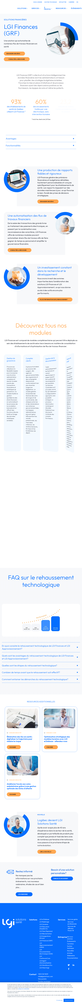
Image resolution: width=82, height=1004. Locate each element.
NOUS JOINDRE (37, 2)
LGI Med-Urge (44, 968)
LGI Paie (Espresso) (46, 932)
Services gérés (73, 920)
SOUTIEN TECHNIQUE (50, 2)
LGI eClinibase (44, 920)
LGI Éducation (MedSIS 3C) (44, 928)
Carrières (70, 944)
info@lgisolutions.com (45, 977)
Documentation (72, 959)
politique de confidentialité (23, 988)
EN (77, 2)
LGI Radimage (44, 922)
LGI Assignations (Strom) (45, 938)
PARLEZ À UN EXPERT (61, 879)
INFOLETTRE (62, 2)
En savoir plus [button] (60, 1000)
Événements (71, 942)
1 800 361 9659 (43, 975)
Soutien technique (44, 982)
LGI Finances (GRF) (46, 941)
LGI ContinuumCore (44, 958)
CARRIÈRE (71, 2)
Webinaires (71, 956)
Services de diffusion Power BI (72, 929)
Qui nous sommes (70, 938)
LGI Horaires (43, 925)
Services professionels (72, 924)
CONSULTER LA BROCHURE (16, 59)
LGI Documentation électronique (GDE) (46, 952)
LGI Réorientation (45, 934)
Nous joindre (42, 980)
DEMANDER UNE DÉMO (13, 53)
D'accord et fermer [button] (69, 1000)
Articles (69, 954)
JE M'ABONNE (23, 895)
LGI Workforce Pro (45, 966)
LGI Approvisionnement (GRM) (46, 946)
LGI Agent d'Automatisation (45, 962)
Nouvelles (70, 951)
